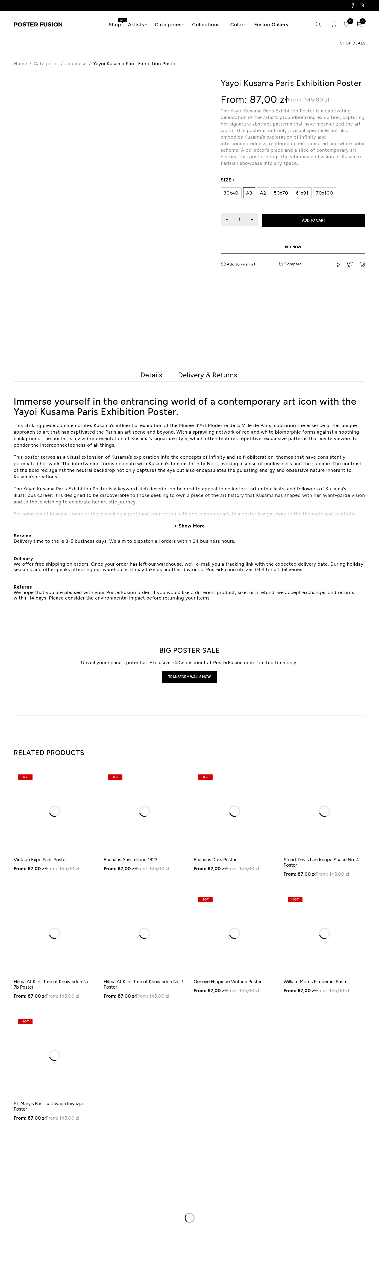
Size (226, 180)
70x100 (324, 193)
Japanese (76, 64)
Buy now (293, 248)
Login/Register (332, 24)
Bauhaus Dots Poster (215, 864)
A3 (249, 193)
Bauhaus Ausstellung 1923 (130, 864)
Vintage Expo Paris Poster (40, 864)
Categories (46, 64)
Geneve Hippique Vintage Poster (228, 986)
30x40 (231, 193)
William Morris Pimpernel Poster (316, 986)
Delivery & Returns (210, 376)
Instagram (362, 5)
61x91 (302, 193)
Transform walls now (189, 680)
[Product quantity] (243, 220)
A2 (263, 193)
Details (149, 376)
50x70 (281, 193)
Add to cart (317, 220)
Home (20, 64)
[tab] (148, 376)
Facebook (352, 5)
